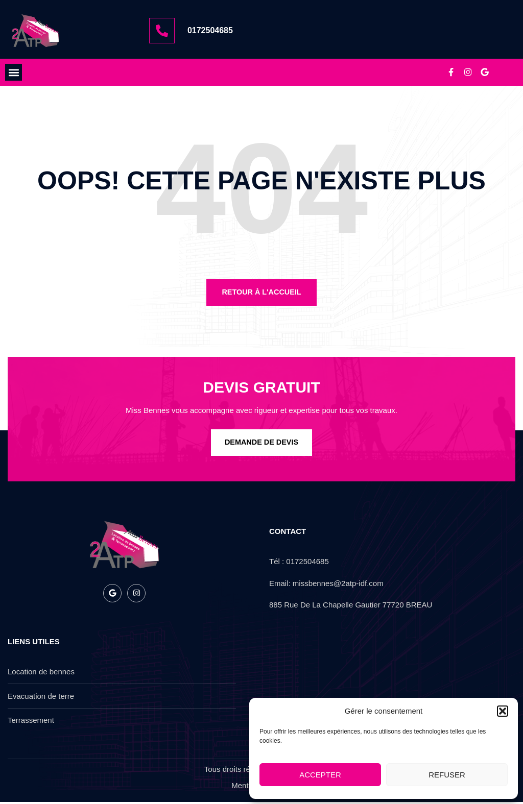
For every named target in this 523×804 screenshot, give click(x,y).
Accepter (320, 774)
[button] (502, 711)
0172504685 (210, 30)
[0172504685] (162, 30)
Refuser (447, 774)
